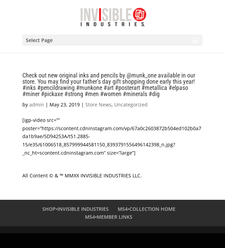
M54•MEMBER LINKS (108, 217)
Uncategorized (131, 104)
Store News (98, 104)
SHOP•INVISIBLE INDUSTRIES (75, 209)
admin (36, 104)
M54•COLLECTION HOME (146, 209)
